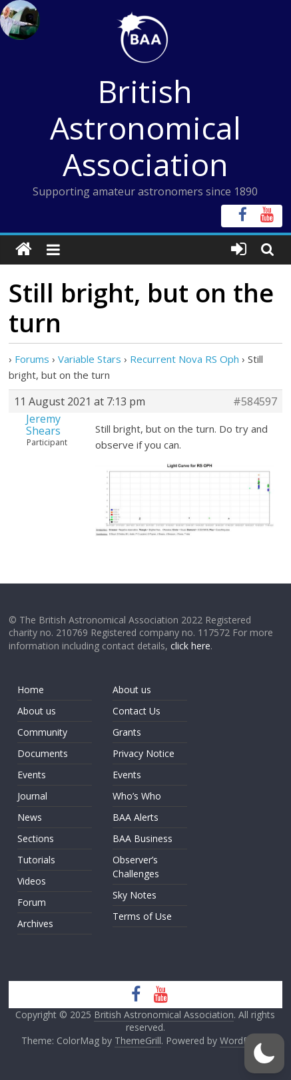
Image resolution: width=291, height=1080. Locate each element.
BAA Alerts (135, 817)
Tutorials (36, 859)
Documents (42, 753)
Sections (35, 838)
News (29, 817)
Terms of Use (142, 916)
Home (30, 689)
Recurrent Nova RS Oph (184, 359)
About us (36, 710)
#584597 (255, 401)
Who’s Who (137, 796)
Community (42, 732)
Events (31, 774)
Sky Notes (134, 895)
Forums (32, 359)
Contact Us (136, 710)
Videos (31, 881)
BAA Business (142, 838)
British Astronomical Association (145, 127)
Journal (32, 796)
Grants (127, 732)
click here (190, 645)
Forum (31, 902)
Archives (35, 923)
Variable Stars (89, 359)
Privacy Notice (143, 753)
